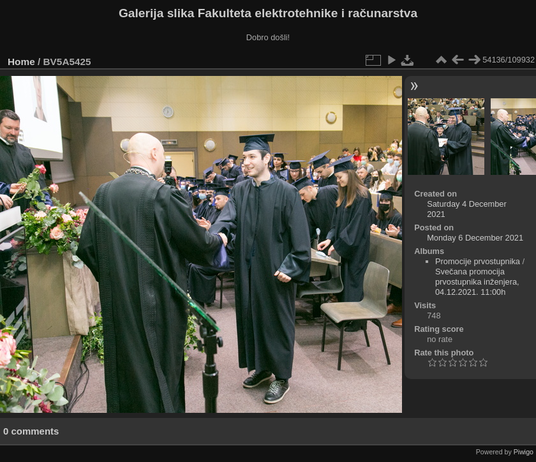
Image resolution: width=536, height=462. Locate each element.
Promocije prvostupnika (477, 261)
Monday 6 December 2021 (475, 237)
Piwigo (523, 452)
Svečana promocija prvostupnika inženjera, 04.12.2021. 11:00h (477, 282)
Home (21, 61)
